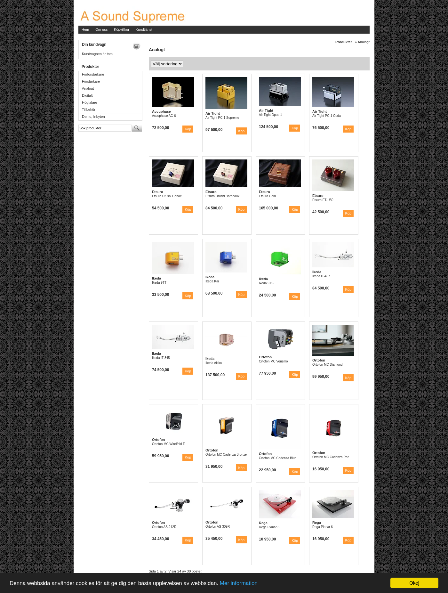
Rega (263, 523)
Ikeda (156, 278)
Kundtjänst (144, 29)
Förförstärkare (93, 74)
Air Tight (212, 113)
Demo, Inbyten (93, 116)
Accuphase (161, 111)
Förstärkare (91, 81)
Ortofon (265, 357)
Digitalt (87, 95)
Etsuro (157, 192)
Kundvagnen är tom (97, 54)
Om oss (101, 29)
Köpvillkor (121, 29)
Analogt (88, 88)
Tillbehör (88, 109)
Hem (85, 29)
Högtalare (89, 102)
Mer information (239, 583)
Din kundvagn (94, 44)
